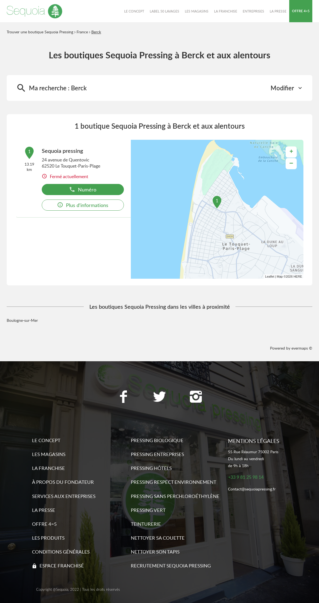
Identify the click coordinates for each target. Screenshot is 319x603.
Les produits (48, 538)
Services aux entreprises (63, 496)
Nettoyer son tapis (155, 552)
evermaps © (301, 348)
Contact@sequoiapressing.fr (252, 489)
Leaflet (269, 276)
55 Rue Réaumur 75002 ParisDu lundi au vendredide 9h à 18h (253, 458)
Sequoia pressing (62, 151)
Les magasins (48, 454)
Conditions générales (61, 552)
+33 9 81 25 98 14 (246, 477)
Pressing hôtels (151, 468)
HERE (297, 276)
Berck (96, 31)
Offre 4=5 (44, 524)
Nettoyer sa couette (158, 538)
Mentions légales (253, 441)
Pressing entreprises (157, 454)
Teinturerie (146, 524)
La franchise (48, 468)
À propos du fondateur (63, 482)
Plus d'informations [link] (82, 204)
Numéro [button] (82, 189)
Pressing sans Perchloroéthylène (175, 496)
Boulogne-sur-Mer (22, 320)
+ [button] (291, 152)
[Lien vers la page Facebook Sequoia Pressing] (123, 397)
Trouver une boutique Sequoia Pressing (40, 31)
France (82, 31)
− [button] (291, 163)
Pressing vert (148, 510)
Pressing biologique (157, 440)
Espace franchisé (62, 565)
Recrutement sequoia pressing (171, 565)
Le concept (46, 440)
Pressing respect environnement (173, 482)
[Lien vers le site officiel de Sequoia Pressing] (34, 11)
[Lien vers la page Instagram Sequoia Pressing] (195, 397)
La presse (43, 510)
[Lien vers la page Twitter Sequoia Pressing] (159, 397)
